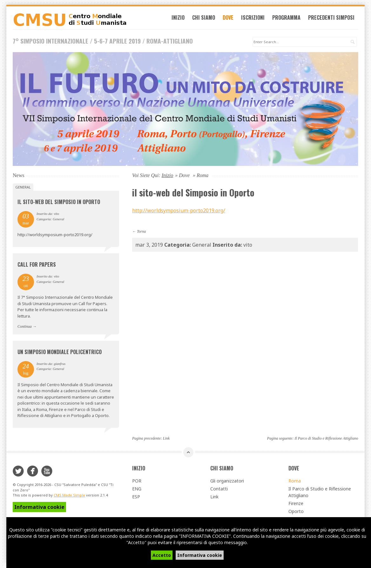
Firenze (295, 504)
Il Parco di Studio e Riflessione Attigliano (326, 439)
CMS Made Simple (69, 496)
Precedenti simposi (333, 18)
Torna (141, 232)
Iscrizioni (254, 18)
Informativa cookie (199, 555)
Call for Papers (36, 265)
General (23, 188)
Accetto (161, 555)
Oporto (296, 512)
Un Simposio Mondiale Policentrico (59, 352)
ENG (136, 490)
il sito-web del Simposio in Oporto (58, 203)
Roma (294, 482)
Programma (288, 18)
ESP (136, 498)
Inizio (179, 18)
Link (166, 439)
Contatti (219, 490)
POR (136, 482)
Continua (24, 327)
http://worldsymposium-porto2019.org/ (178, 211)
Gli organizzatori (227, 482)
